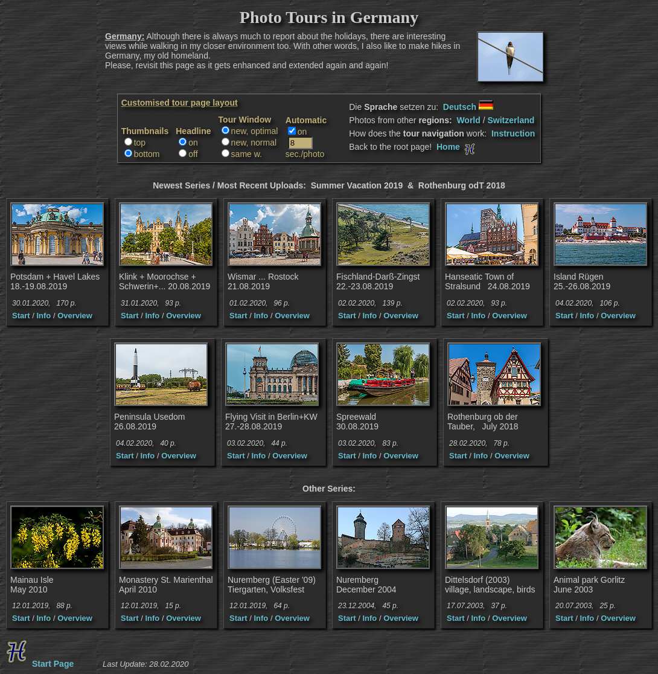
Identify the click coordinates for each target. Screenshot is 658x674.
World (468, 120)
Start (21, 315)
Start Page (38, 664)
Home (457, 147)
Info (43, 315)
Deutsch (468, 107)
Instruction (513, 133)
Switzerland (510, 120)
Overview (74, 315)
